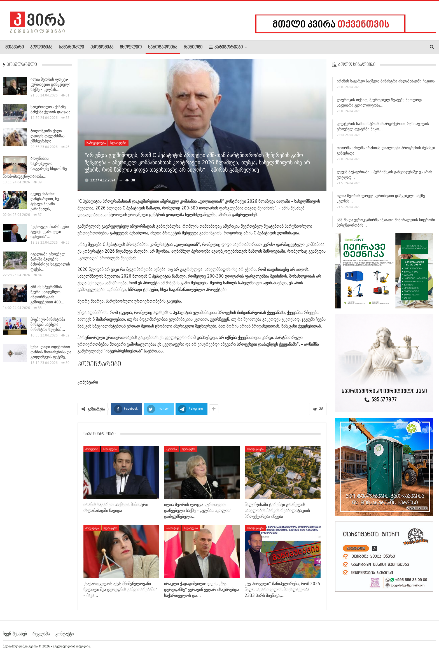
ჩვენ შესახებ (15, 633)
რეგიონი (193, 47)
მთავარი (14, 47)
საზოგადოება (162, 47)
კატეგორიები (226, 47)
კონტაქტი (64, 633)
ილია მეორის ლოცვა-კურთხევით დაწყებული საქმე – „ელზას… (51, 84)
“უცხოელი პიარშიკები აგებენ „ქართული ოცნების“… (50, 231)
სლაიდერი (118, 143)
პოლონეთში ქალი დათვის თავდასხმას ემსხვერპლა (48, 136)
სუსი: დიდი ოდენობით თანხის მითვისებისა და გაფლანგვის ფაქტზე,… (51, 352)
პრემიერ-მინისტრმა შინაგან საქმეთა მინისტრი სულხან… (48, 324)
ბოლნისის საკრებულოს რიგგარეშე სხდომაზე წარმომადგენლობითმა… (35, 167)
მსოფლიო (131, 47)
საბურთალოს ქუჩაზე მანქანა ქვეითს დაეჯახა (50, 109)
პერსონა (171, 449)
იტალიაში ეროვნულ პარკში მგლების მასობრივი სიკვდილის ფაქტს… (50, 261)
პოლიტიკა (41, 47)
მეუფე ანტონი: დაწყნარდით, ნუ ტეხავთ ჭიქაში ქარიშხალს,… (45, 201)
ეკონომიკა (101, 47)
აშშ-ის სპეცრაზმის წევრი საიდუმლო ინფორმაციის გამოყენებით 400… (47, 294)
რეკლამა (41, 633)
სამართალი (71, 47)
